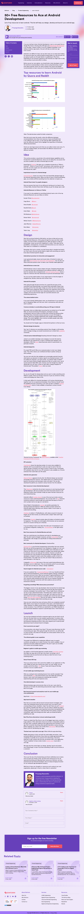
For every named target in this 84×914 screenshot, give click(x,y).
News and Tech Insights (67, 899)
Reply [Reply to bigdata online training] (61, 800)
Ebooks (63, 903)
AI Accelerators (39, 2)
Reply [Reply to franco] (61, 792)
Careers (23, 899)
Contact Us (78, 2)
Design (7, 48)
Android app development (57, 45)
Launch (7, 52)
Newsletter (64, 901)
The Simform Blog (65, 897)
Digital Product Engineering (48, 897)
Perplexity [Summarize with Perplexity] (75, 37)
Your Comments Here (31, 810)
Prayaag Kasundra (17, 28)
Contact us (24, 901)
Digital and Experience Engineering (50, 903)
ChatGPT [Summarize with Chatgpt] (67, 36)
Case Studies (64, 895)
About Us (65, 2)
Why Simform (57, 2)
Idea (7, 46)
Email (27, 823)
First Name (28, 817)
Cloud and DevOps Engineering (49, 899)
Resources (48, 2)
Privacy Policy (54, 912)
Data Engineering (46, 901)
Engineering (21, 2)
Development (9, 50)
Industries (30, 2)
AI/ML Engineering (46, 895)
